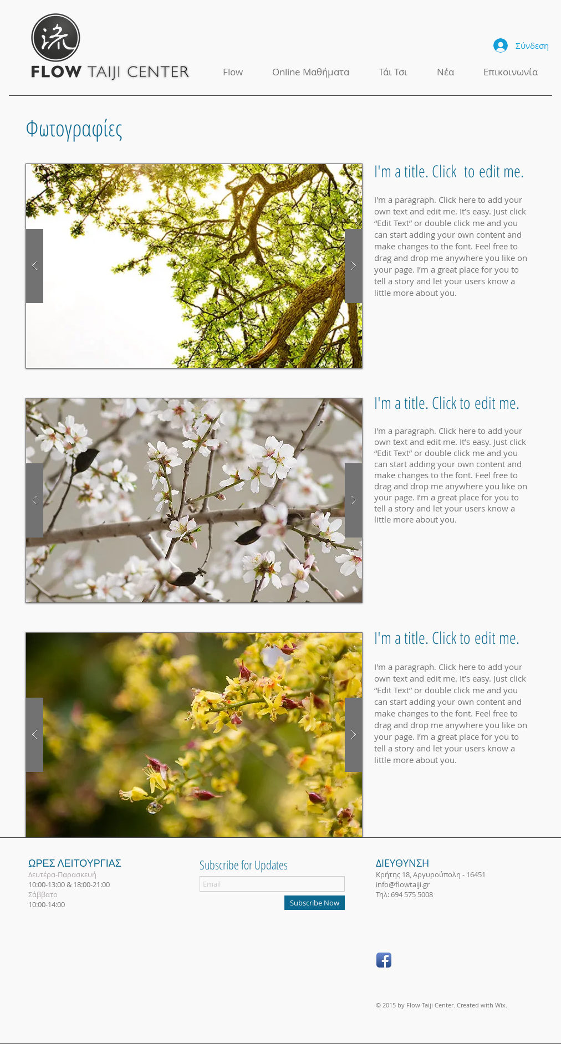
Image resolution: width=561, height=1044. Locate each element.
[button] (194, 266)
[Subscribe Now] (314, 902)
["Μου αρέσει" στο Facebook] (421, 960)
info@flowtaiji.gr (403, 884)
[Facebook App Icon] (383, 960)
